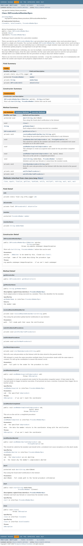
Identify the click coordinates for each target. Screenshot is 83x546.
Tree (24, 2)
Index (38, 2)
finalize (19, 181)
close (25, 123)
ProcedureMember (18, 77)
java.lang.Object (7, 17)
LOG (31, 74)
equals (11, 181)
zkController (34, 83)
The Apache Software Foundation (23, 544)
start (25, 159)
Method (25, 7)
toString (58, 181)
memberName (34, 80)
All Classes (40, 5)
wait (64, 181)
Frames (23, 5)
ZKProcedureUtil (16, 83)
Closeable (5, 23)
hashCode (35, 181)
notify (42, 181)
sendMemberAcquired (30, 146)
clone (6, 181)
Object (10, 33)
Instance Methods (22, 112)
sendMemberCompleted (30, 153)
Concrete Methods (38, 112)
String (12, 80)
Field (14, 7)
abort (25, 118)
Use (21, 2)
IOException (32, 376)
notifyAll (49, 181)
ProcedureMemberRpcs (30, 23)
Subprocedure (42, 139)
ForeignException (58, 139)
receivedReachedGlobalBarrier (34, 134)
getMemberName (28, 126)
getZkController (29, 131)
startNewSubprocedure (31, 164)
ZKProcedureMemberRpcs (20, 31)
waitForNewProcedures (31, 171)
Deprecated (31, 2)
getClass (27, 181)
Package (10, 2)
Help (42, 2)
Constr (19, 7)
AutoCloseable (16, 23)
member (32, 77)
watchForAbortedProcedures (33, 174)
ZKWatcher (25, 99)
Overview (4, 2)
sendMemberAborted (30, 139)
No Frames (30, 5)
